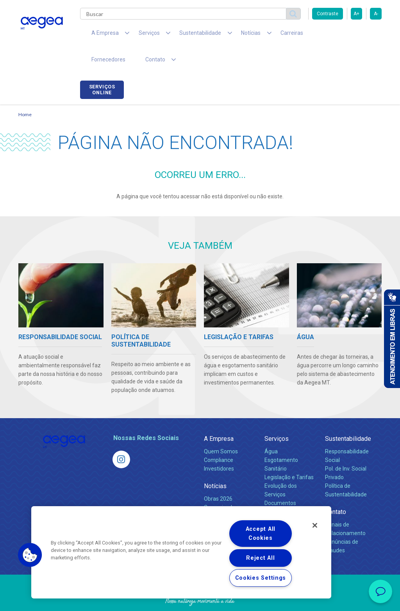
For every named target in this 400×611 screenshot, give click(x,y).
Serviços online (359, 36)
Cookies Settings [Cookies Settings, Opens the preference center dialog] (260, 578)
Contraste (327, 13)
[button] (30, 555)
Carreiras (262, 35)
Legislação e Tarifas (289, 455)
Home (25, 92)
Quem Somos (221, 429)
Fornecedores (304, 35)
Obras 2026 (218, 476)
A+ (356, 13)
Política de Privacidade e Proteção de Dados (200, 599)
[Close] (314, 525)
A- (376, 13)
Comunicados (221, 485)
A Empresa (219, 416)
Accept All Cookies (260, 533)
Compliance (218, 438)
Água (271, 429)
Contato (335, 489)
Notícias (215, 463)
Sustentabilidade (348, 416)
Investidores (219, 446)
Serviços (276, 416)
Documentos (280, 481)
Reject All (260, 558)
